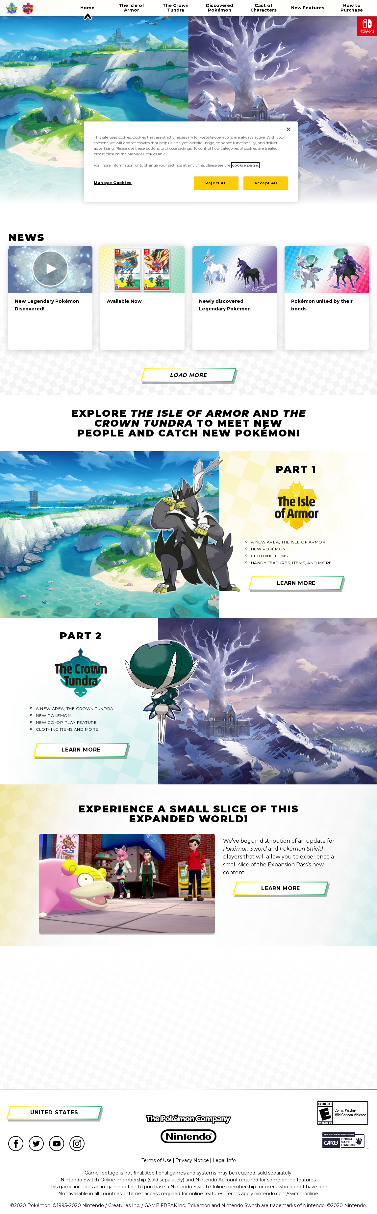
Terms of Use (156, 1160)
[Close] (288, 129)
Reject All (216, 183)
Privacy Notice (192, 1160)
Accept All (265, 183)
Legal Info (224, 1160)
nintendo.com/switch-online (286, 1194)
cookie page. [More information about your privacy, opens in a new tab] (245, 165)
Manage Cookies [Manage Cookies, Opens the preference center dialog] (113, 182)
